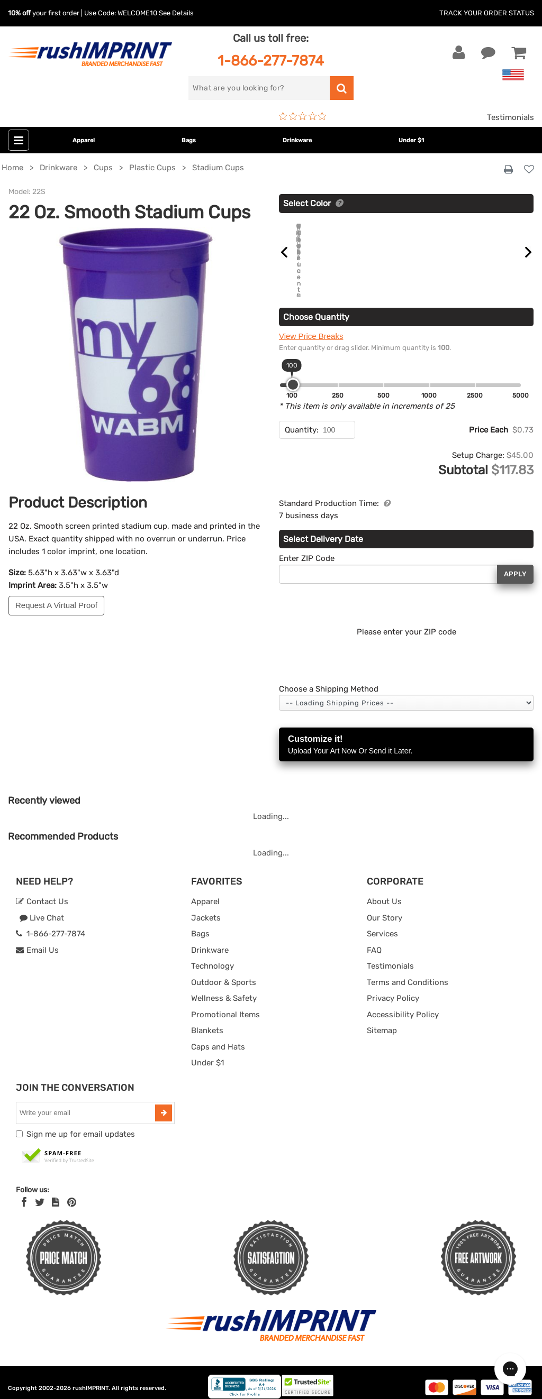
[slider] (293, 375)
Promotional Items (225, 1004)
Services (382, 924)
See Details (176, 13)
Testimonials (510, 117)
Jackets (206, 908)
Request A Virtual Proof (56, 605)
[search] (258, 88)
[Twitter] (40, 1192)
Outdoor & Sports (223, 972)
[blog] (55, 1192)
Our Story (384, 908)
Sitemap (382, 1021)
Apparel (84, 140)
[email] (87, 1102)
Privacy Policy (393, 988)
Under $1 (411, 140)
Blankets (207, 1021)
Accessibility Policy (403, 1004)
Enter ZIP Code (307, 549)
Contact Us (42, 892)
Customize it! (406, 735)
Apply (515, 564)
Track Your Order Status (486, 13)
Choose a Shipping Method (328, 679)
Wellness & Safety (224, 988)
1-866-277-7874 (271, 60)
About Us (384, 892)
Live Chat (41, 908)
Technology (212, 956)
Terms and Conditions (407, 972)
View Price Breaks (311, 326)
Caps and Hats (218, 1037)
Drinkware (297, 140)
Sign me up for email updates (80, 1124)
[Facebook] (24, 1192)
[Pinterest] (71, 1192)
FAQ (374, 940)
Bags (189, 140)
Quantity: (302, 420)
